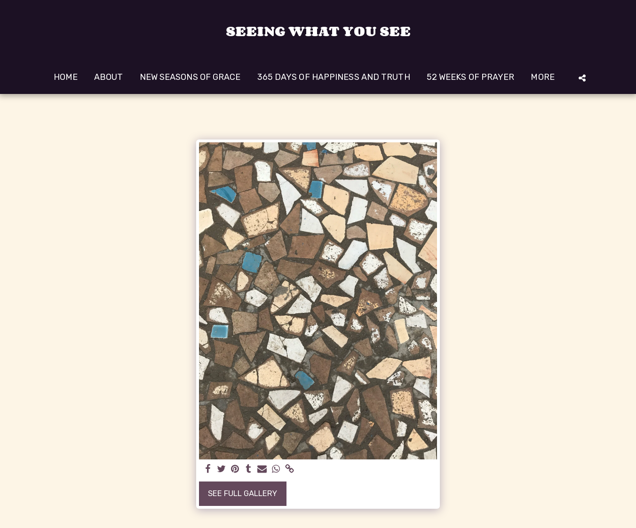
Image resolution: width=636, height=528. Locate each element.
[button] (582, 77)
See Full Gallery (242, 493)
